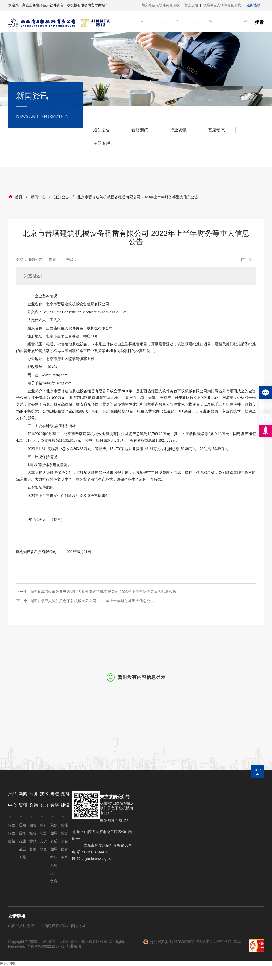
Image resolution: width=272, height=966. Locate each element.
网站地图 (7, 963)
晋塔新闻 (139, 130)
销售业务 (34, 825)
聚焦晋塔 (55, 825)
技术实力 (173, 22)
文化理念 (55, 865)
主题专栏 (101, 143)
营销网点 (34, 841)
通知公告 (101, 130)
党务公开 (66, 833)
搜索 (259, 22)
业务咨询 (143, 22)
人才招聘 (55, 873)
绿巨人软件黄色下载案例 (45, 849)
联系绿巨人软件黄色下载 (222, 5)
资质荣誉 (55, 841)
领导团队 (55, 833)
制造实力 (45, 833)
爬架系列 (13, 841)
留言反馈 (191, 5)
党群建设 (233, 22)
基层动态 (216, 130)
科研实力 (45, 825)
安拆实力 (45, 841)
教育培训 (55, 881)
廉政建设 (66, 857)
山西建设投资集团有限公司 (63, 926)
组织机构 (55, 857)
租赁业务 (34, 833)
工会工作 (66, 841)
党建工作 (66, 825)
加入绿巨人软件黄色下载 (161, 5)
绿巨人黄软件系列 (13, 833)
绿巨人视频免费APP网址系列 (13, 825)
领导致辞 (55, 849)
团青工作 (66, 849)
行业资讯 (178, 130)
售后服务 (34, 849)
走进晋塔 (203, 22)
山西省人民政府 (21, 926)
